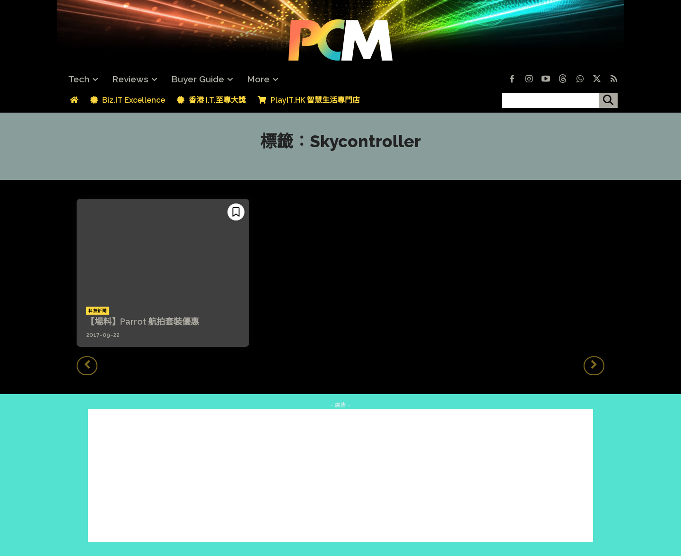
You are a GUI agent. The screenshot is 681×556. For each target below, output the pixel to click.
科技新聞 (97, 311)
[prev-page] (87, 365)
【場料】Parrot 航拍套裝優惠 (142, 322)
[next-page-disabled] (594, 365)
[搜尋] (608, 100)
